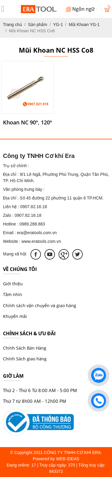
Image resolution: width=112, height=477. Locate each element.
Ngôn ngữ (82, 9)
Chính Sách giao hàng (25, 359)
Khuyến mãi (15, 316)
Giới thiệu (13, 283)
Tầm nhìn (12, 294)
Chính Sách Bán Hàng (24, 348)
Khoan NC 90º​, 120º (27, 122)
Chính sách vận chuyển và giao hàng (39, 305)
